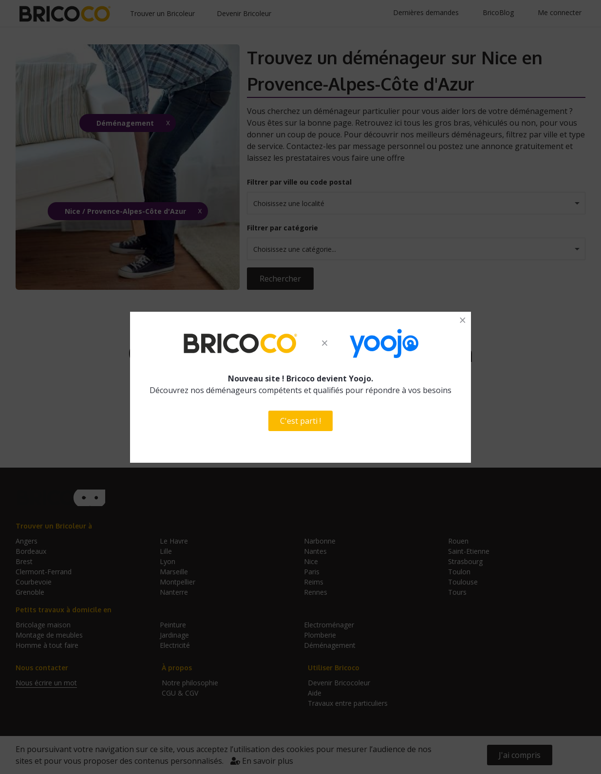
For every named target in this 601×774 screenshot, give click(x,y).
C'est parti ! (300, 420)
